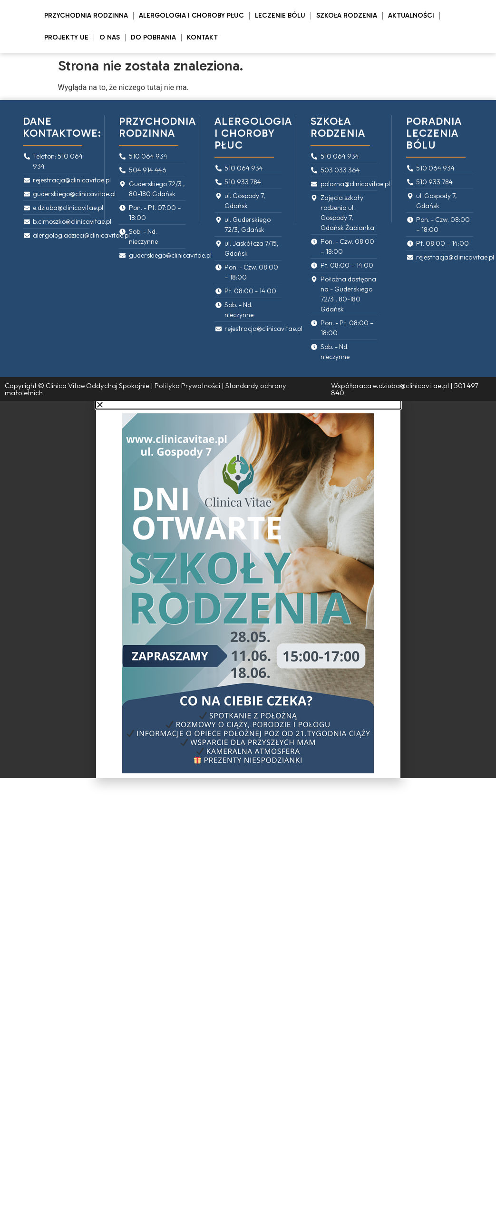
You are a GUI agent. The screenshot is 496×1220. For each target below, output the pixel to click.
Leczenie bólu (280, 15)
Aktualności (411, 15)
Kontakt (202, 37)
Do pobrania (153, 37)
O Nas (109, 37)
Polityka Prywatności (187, 385)
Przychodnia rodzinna (86, 15)
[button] (248, 405)
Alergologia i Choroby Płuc (191, 15)
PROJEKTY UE (66, 37)
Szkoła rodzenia (346, 15)
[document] (248, 589)
